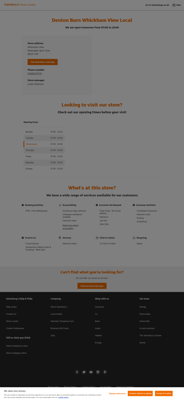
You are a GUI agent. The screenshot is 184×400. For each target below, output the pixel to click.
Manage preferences (117, 393)
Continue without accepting (140, 393)
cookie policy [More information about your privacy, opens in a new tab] (63, 397)
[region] (92, 393)
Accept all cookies (163, 393)
